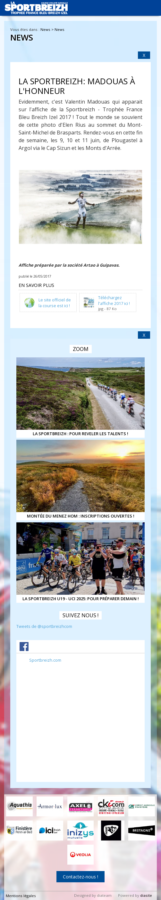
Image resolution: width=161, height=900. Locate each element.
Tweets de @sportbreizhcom (44, 626)
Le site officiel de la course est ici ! (54, 302)
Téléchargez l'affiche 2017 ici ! (114, 300)
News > (47, 29)
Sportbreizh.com (45, 660)
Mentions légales (21, 895)
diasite (146, 895)
